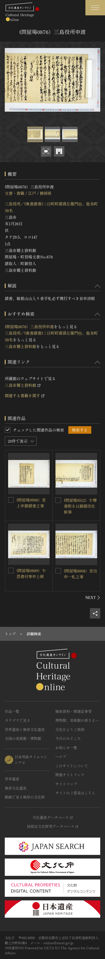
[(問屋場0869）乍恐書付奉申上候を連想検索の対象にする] (11, 570)
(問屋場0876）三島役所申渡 (29, 326)
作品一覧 (12, 711)
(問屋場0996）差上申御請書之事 (31, 503)
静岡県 (46, 193)
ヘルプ (60, 756)
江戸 (32, 193)
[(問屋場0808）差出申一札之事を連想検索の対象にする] (58, 571)
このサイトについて (71, 765)
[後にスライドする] (92, 598)
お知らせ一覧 (66, 747)
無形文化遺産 (16, 788)
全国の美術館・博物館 (23, 738)
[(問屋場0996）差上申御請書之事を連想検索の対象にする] (11, 500)
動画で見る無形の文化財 (25, 797)
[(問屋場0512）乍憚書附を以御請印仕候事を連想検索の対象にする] (58, 500)
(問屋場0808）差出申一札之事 (80, 573)
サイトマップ (66, 784)
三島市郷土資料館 (20, 346)
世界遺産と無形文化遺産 (25, 729)
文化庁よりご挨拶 (70, 729)
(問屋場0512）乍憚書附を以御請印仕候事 (80, 506)
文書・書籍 (14, 193)
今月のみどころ (68, 738)
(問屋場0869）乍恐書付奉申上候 (31, 573)
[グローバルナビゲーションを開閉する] (95, 7)
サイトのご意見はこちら (75, 792)
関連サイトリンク (70, 774)
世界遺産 (12, 778)
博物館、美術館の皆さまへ (77, 720)
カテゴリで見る (17, 720)
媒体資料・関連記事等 (73, 711)
